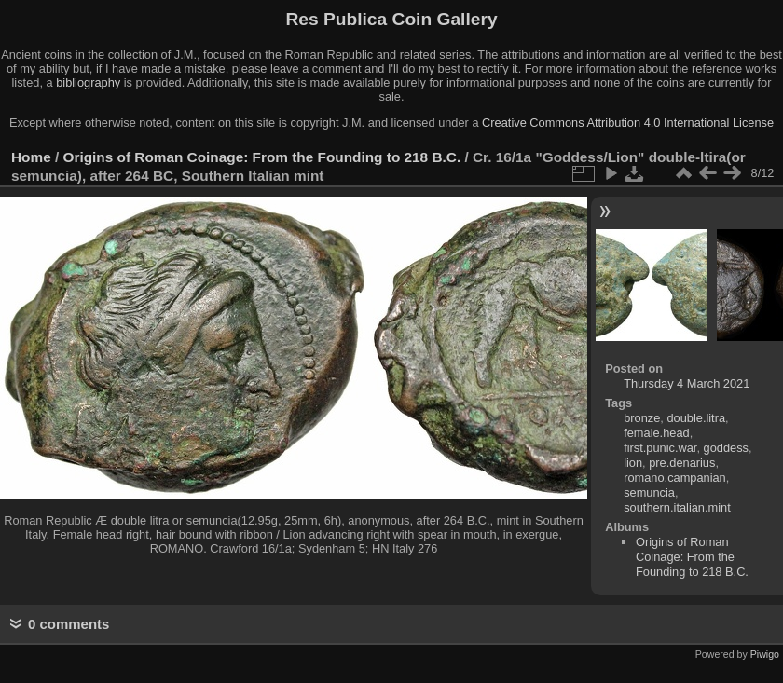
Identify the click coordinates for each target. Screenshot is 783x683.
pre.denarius (682, 463)
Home (31, 157)
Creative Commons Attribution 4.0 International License (628, 123)
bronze (642, 418)
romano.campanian (675, 478)
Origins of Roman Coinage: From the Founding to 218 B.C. (262, 157)
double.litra (695, 418)
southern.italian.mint (677, 507)
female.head (656, 433)
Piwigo (764, 654)
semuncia (649, 492)
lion (633, 463)
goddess (726, 448)
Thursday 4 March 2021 (686, 383)
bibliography (88, 82)
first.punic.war (660, 448)
